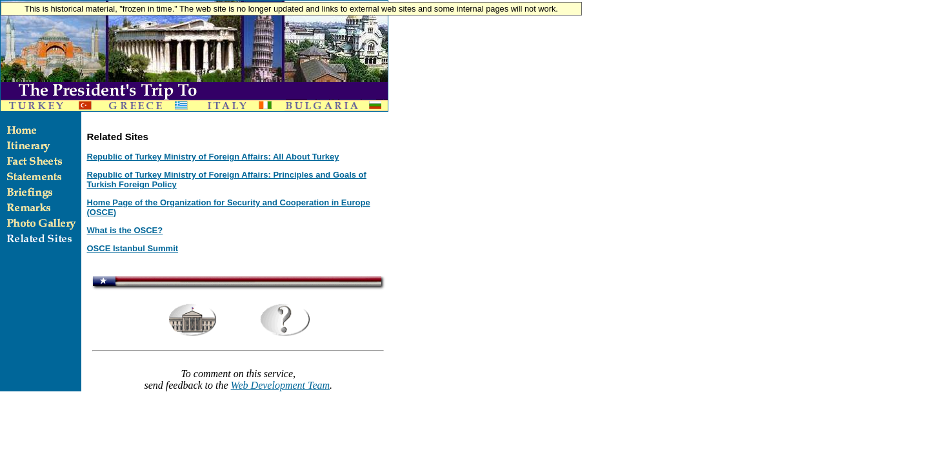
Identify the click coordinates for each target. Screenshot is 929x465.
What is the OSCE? (125, 230)
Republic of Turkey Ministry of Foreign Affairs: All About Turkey (213, 156)
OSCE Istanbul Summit (133, 248)
